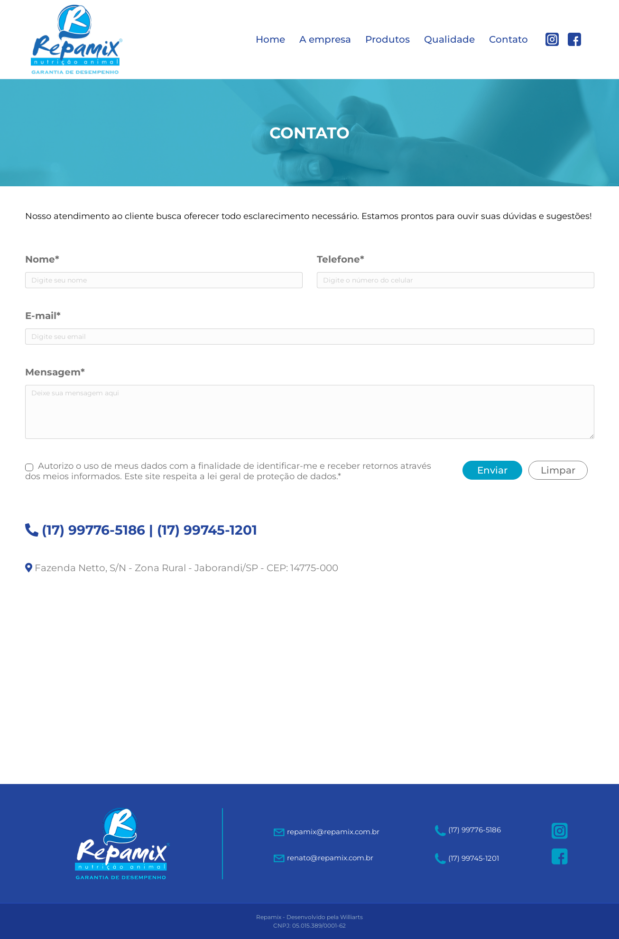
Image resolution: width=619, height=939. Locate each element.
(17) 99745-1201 (207, 530)
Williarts (351, 917)
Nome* (42, 259)
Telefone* (340, 259)
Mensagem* (55, 372)
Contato (508, 39)
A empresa (325, 39)
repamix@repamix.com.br (333, 831)
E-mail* (43, 315)
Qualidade (449, 39)
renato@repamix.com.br (330, 857)
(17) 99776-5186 (93, 530)
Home (270, 39)
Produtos (387, 39)
